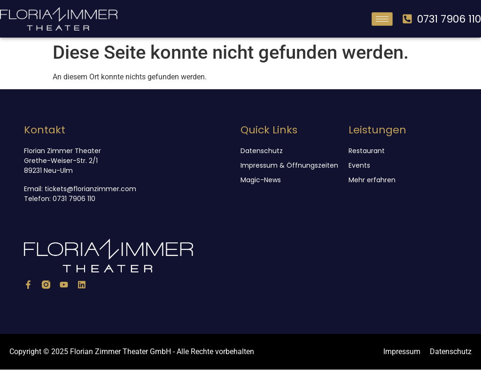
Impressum (401, 351)
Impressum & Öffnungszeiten (289, 165)
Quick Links (268, 130)
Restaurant (367, 150)
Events (359, 165)
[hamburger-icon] (382, 19)
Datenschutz (261, 150)
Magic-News (260, 180)
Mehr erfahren (372, 180)
